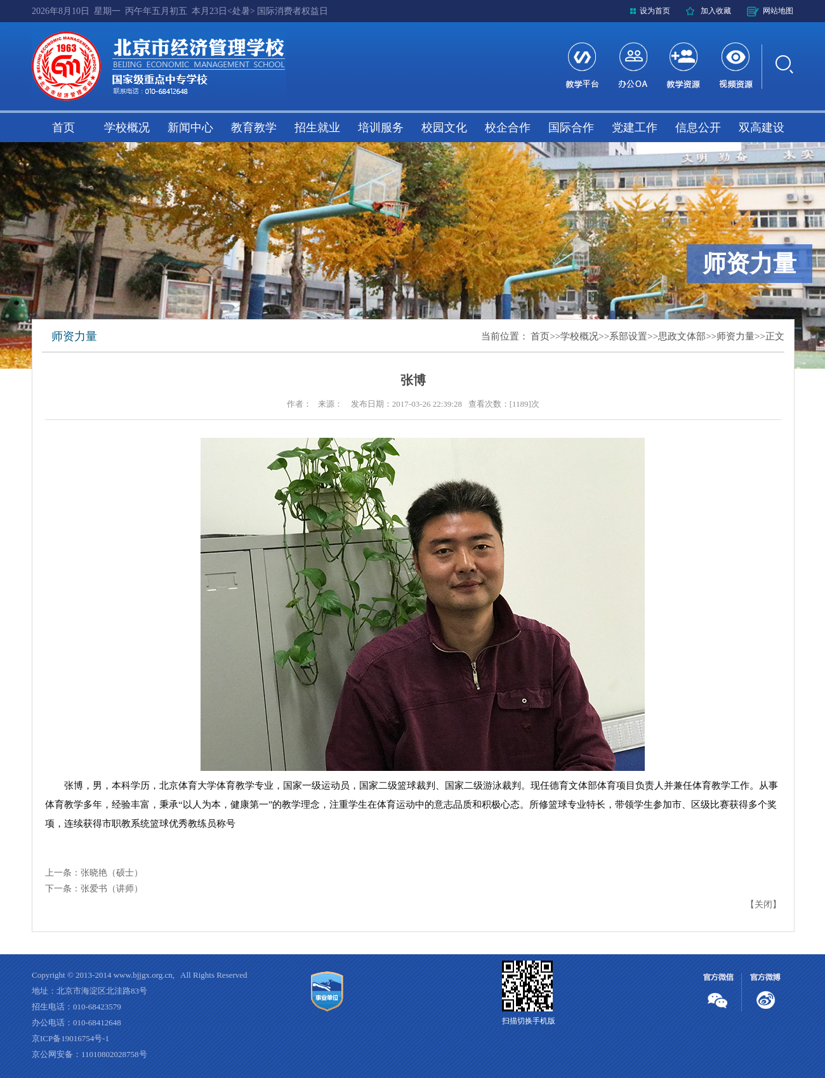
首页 (63, 127)
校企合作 (508, 127)
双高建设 (761, 127)
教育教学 (254, 127)
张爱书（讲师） (112, 888)
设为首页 (655, 10)
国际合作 (571, 127)
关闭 (763, 904)
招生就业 (317, 127)
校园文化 (444, 127)
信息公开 (698, 127)
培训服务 (381, 127)
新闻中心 (190, 127)
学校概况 (127, 127)
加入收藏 (716, 10)
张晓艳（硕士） (112, 873)
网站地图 (778, 10)
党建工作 (634, 127)
